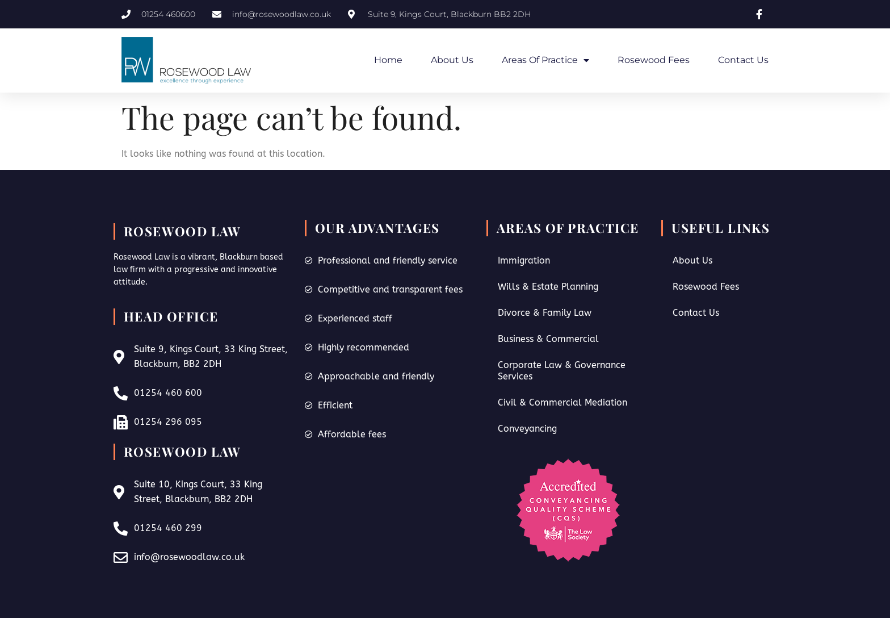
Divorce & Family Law (544, 312)
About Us (452, 60)
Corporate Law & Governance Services (561, 371)
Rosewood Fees (654, 60)
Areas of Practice (545, 60)
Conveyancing (527, 428)
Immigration (524, 260)
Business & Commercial (548, 338)
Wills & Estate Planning (548, 286)
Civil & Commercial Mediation (562, 402)
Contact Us (743, 60)
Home (388, 60)
